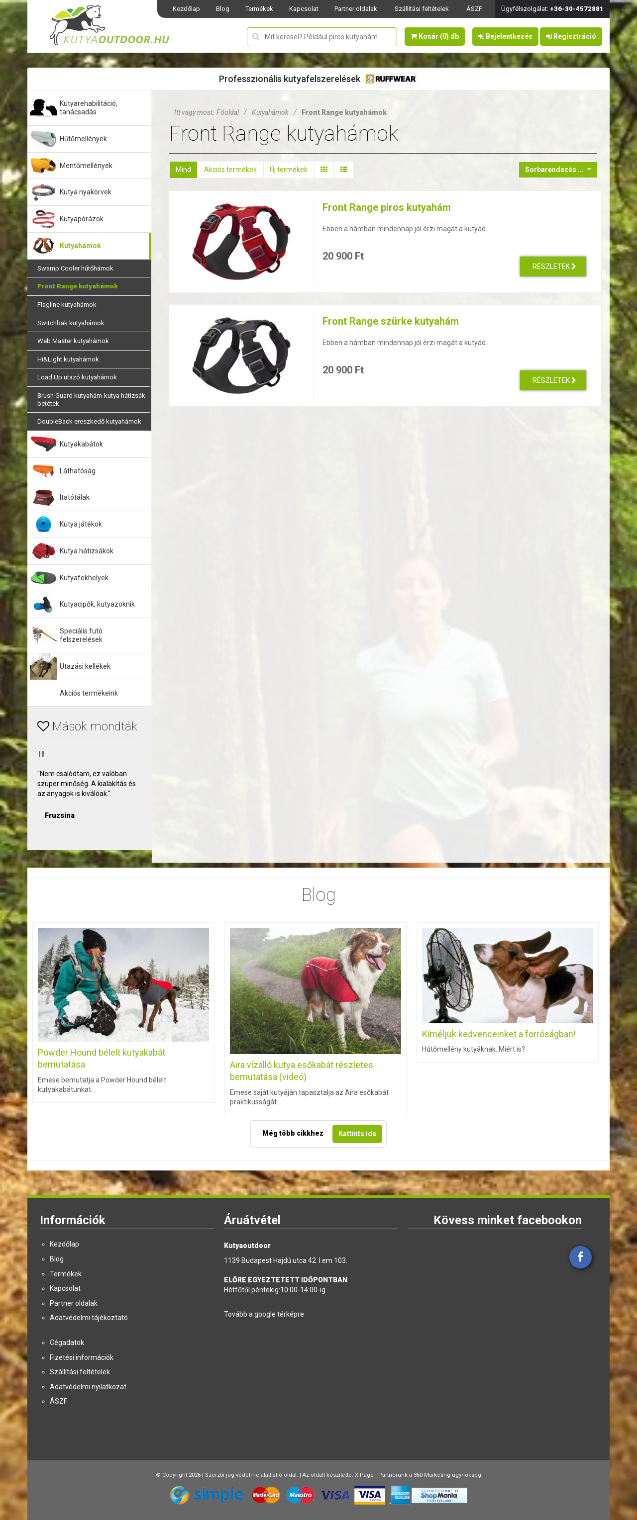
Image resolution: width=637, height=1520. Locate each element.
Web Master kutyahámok (73, 341)
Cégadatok (67, 1342)
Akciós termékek (230, 170)
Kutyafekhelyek (84, 578)
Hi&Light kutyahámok (68, 359)
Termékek (259, 8)
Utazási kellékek (85, 666)
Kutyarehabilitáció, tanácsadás (88, 107)
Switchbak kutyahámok (71, 323)
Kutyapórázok (82, 219)
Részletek (554, 266)
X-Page (364, 1475)
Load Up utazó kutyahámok (77, 377)
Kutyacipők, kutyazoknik (97, 604)
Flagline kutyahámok (67, 304)
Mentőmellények (86, 166)
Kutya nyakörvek (85, 192)
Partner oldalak (355, 8)
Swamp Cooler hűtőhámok (75, 268)
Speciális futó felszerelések (81, 635)
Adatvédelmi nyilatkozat (88, 1387)
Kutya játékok (81, 524)
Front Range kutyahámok (77, 286)
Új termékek (289, 170)
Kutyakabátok (81, 444)
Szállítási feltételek (422, 8)
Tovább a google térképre (264, 1314)
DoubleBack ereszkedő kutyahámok (89, 421)
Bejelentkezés (505, 36)
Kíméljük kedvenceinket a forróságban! (499, 1034)
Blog (222, 8)
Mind (183, 170)
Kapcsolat (303, 8)
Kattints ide (357, 1134)
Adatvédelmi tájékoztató (89, 1318)
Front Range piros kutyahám (386, 207)
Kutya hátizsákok (86, 551)
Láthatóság (78, 471)
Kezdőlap (186, 8)
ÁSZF (474, 8)
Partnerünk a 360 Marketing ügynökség (429, 1475)
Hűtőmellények (83, 139)
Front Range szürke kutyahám (390, 321)
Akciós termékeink (89, 693)
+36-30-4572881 (577, 8)
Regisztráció (571, 36)
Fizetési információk (81, 1357)
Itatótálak (75, 497)
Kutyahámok (80, 246)
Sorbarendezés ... (555, 170)
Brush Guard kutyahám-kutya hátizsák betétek (91, 399)
